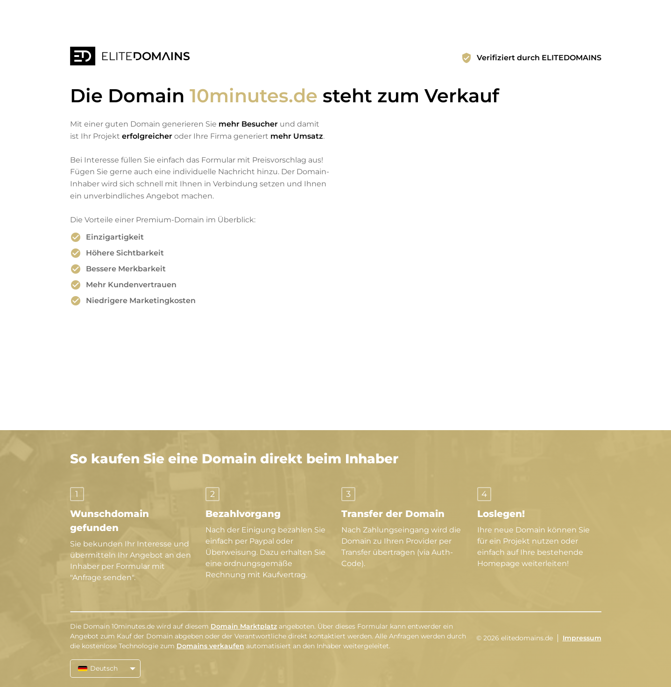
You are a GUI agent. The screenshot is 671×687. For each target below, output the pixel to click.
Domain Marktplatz (244, 626)
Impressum (582, 638)
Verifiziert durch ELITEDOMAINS (539, 57)
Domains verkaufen (210, 646)
